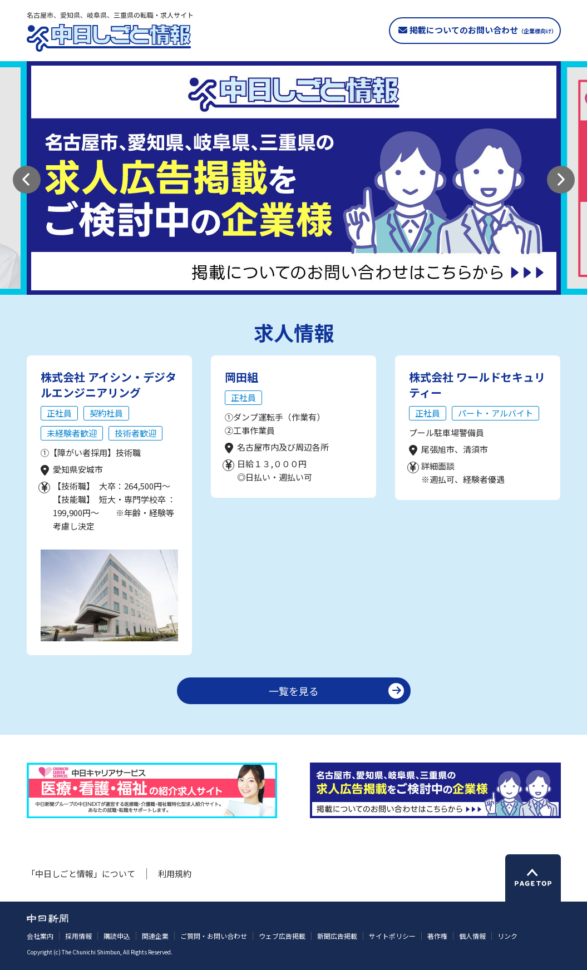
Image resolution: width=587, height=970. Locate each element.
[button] (27, 180)
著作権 (437, 936)
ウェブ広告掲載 (282, 936)
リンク (507, 936)
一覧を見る (294, 691)
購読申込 (116, 936)
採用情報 (78, 936)
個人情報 (472, 936)
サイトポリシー (392, 936)
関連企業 (155, 936)
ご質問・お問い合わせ (213, 936)
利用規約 (174, 873)
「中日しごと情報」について (81, 873)
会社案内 (40, 936)
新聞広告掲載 (337, 936)
